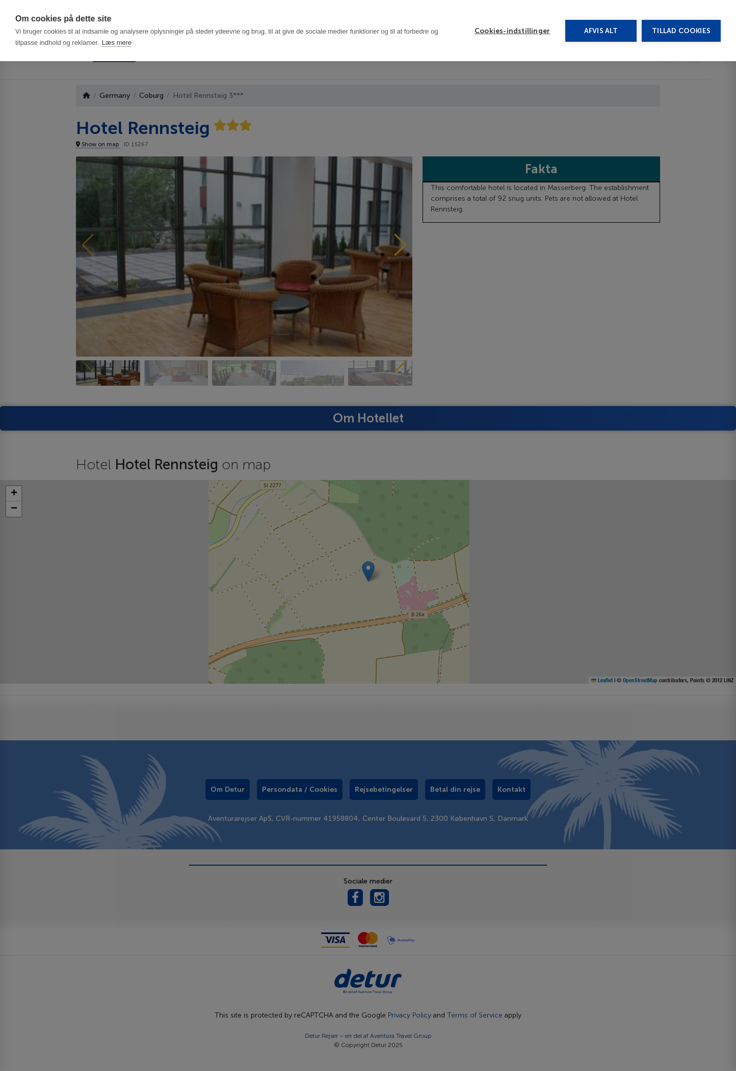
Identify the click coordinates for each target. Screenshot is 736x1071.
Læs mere (117, 10)
